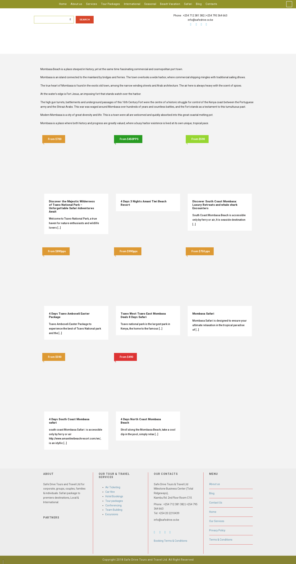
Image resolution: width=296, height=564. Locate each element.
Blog (199, 3)
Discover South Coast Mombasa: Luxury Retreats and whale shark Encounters (214, 205)
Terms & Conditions (220, 539)
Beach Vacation (170, 3)
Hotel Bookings (114, 496)
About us (76, 3)
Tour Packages (110, 3)
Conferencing (113, 505)
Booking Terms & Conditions (170, 540)
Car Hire (110, 491)
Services (91, 3)
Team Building (113, 509)
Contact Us (215, 502)
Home (63, 3)
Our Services (216, 521)
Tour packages (114, 500)
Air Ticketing (112, 487)
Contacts (211, 3)
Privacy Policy (217, 530)
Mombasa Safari (203, 313)
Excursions (111, 514)
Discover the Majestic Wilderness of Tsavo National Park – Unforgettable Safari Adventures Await (72, 206)
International (132, 3)
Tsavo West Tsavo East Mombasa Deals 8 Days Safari (143, 315)
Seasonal (150, 3)
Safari (188, 3)
